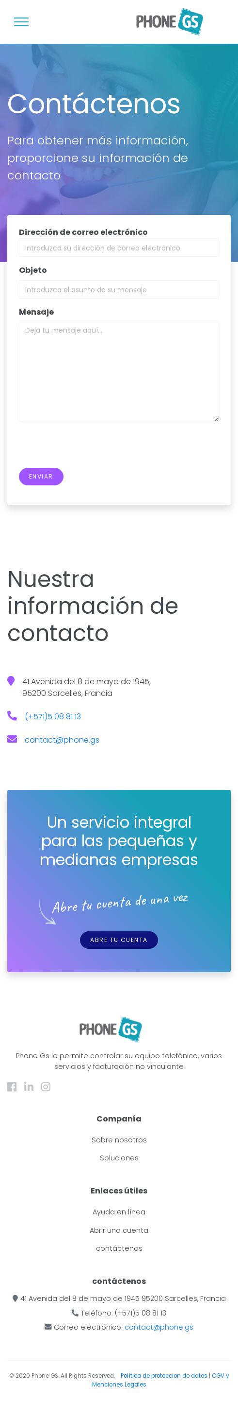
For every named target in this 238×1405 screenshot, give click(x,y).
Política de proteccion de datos (165, 1376)
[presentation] (92, 449)
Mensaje (36, 312)
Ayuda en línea (119, 1212)
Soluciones (119, 1158)
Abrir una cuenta (119, 1230)
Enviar (41, 476)
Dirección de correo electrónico (83, 232)
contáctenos (119, 1248)
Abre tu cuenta (118, 940)
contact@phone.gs (62, 740)
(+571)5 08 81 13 (53, 716)
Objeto (33, 270)
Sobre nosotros (119, 1140)
